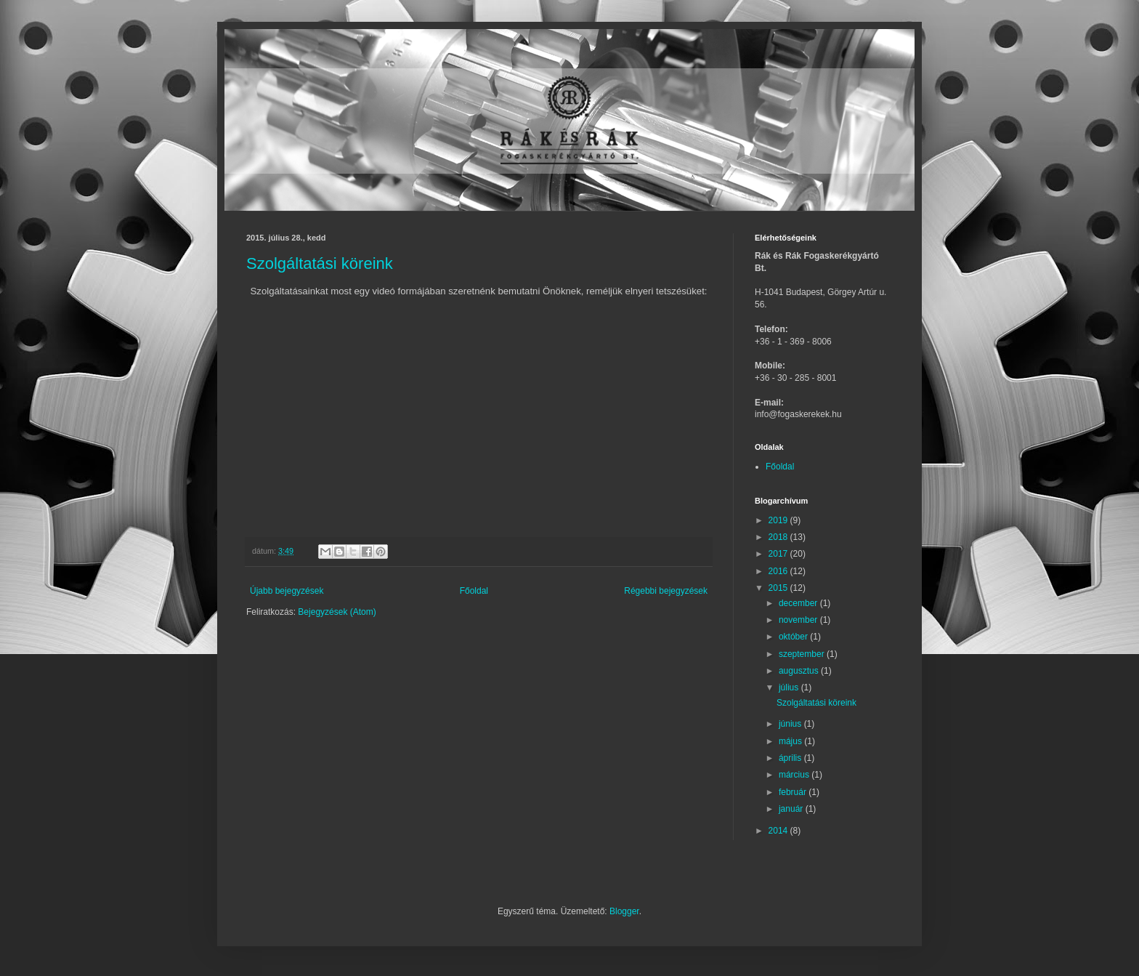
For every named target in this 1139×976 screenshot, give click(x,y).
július (790, 687)
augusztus (800, 671)
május (791, 741)
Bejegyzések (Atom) (337, 612)
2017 (779, 554)
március (795, 775)
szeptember (803, 654)
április (791, 758)
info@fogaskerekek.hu (798, 414)
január (792, 809)
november (799, 620)
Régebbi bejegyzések (666, 591)
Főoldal (474, 591)
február (793, 792)
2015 (779, 588)
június (791, 724)
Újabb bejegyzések (286, 591)
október (794, 637)
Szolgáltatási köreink (319, 263)
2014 (779, 831)
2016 (779, 571)
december (799, 603)
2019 (779, 520)
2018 (779, 537)
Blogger (624, 911)
